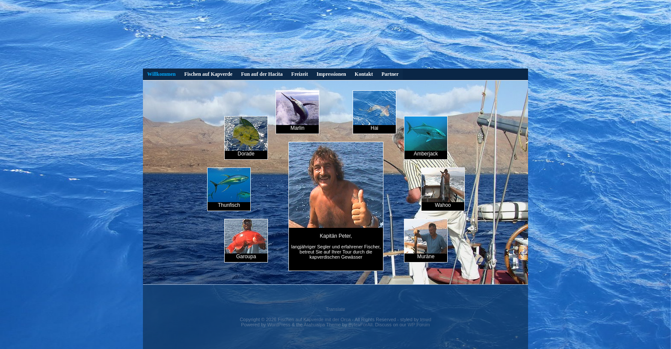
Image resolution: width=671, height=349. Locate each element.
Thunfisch (229, 188)
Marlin (297, 111)
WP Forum (418, 324)
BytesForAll (360, 324)
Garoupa (246, 239)
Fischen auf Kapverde (208, 74)
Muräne (425, 239)
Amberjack (425, 136)
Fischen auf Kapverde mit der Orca (314, 319)
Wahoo (443, 188)
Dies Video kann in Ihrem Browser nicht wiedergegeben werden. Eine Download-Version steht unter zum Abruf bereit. (335, 36)
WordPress (278, 324)
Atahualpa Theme (322, 324)
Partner (389, 74)
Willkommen (161, 74)
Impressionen (331, 74)
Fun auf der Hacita (261, 74)
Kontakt (364, 74)
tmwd (425, 319)
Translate (335, 309)
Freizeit (299, 74)
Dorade (246, 136)
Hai (374, 111)
